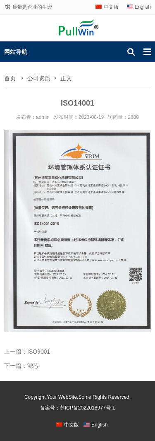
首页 (10, 78)
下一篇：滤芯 (21, 365)
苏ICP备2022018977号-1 (87, 408)
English (143, 7)
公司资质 (38, 78)
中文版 (111, 7)
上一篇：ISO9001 (27, 351)
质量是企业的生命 (32, 7)
